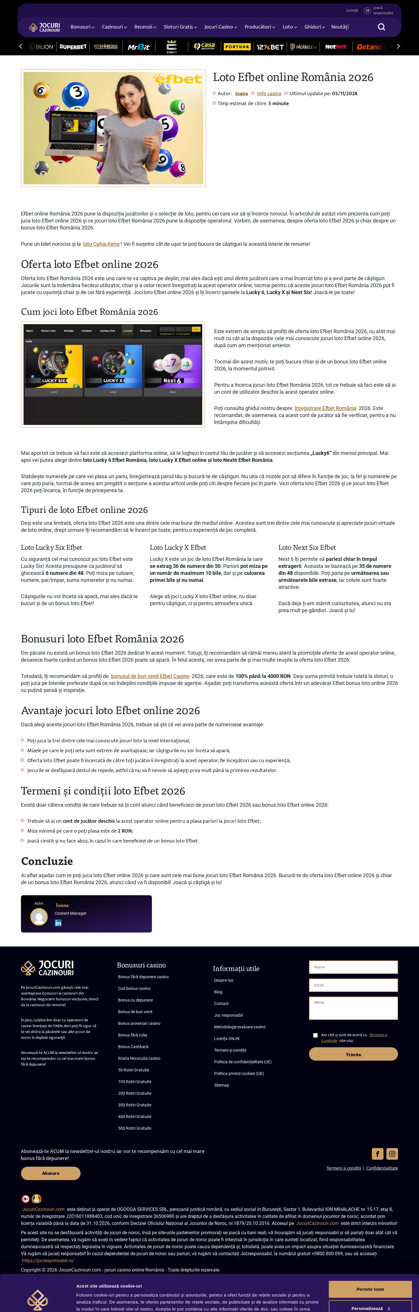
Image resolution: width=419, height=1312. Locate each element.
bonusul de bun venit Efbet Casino (150, 676)
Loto (288, 27)
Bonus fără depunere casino (143, 976)
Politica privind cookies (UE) (239, 1073)
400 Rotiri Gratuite (134, 1116)
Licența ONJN (226, 1038)
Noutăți (340, 27)
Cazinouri (112, 27)
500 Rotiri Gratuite (134, 1128)
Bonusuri (80, 27)
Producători (258, 27)
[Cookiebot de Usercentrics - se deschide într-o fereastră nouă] (37, 1300)
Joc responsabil (228, 1015)
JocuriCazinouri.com (43, 1209)
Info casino (269, 93)
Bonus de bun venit (135, 1011)
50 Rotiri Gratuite (133, 1070)
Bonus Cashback (133, 1046)
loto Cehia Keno (101, 244)
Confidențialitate (382, 1168)
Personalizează (370, 1276)
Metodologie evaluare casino (240, 1027)
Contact (221, 1003)
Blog (218, 992)
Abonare (51, 1173)
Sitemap (221, 1085)
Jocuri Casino (219, 27)
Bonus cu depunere (135, 1000)
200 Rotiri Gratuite (134, 1093)
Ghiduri (313, 27)
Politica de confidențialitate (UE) (243, 1062)
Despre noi (223, 980)
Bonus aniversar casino (139, 1023)
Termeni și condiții (230, 1050)
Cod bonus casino (134, 988)
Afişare (83, 1300)
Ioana (241, 93)
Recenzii (143, 27)
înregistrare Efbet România (325, 408)
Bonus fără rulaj (132, 1035)
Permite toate (370, 1257)
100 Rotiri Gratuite (134, 1081)
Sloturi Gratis (178, 27)
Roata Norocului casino (139, 1058)
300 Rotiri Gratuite (134, 1105)
